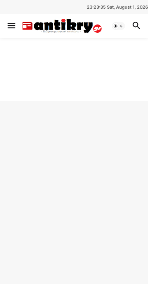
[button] (11, 26)
